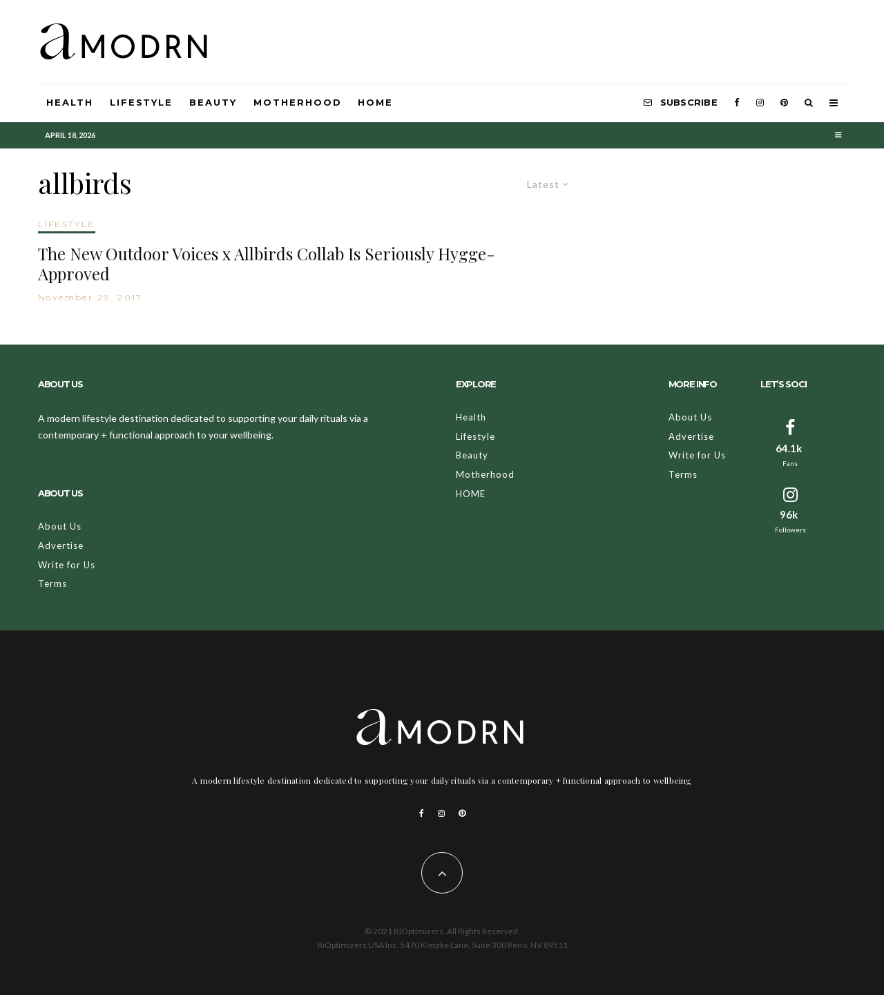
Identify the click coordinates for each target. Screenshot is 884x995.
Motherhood (297, 102)
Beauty (213, 102)
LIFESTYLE (66, 224)
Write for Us (66, 564)
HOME (375, 102)
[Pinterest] (784, 103)
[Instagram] (760, 103)
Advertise (61, 545)
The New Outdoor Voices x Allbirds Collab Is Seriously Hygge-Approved (266, 264)
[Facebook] (737, 103)
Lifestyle (141, 102)
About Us (59, 526)
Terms (52, 583)
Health (69, 102)
